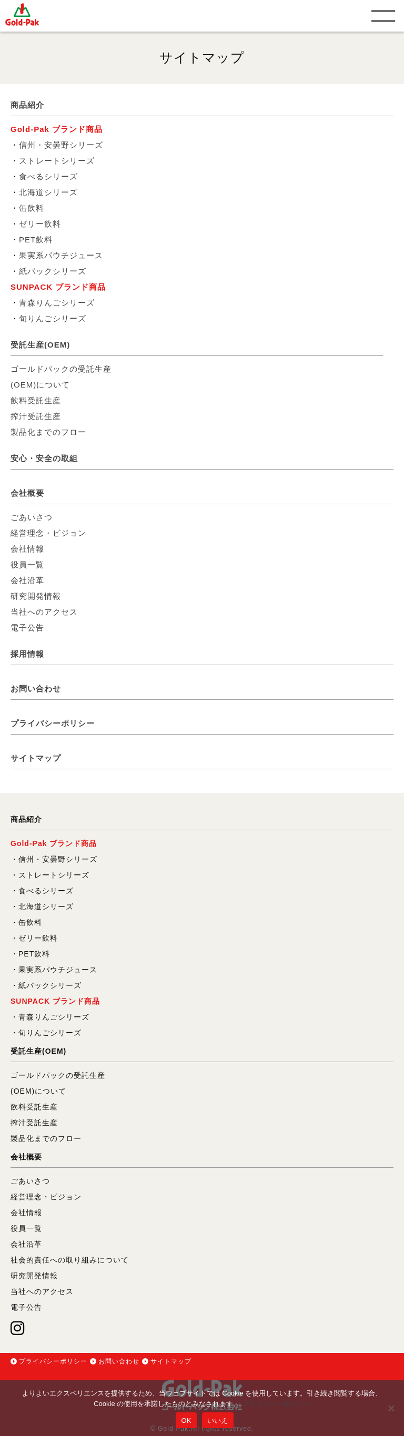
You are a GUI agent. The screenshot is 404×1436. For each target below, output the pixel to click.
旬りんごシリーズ (52, 318)
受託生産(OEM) (40, 344)
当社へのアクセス (44, 611)
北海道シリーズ (48, 192)
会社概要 (27, 492)
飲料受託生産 (36, 400)
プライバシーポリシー (53, 723)
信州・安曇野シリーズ (61, 144)
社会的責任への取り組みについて (70, 1260)
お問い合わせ (36, 688)
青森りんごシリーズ (57, 302)
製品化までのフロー (48, 431)
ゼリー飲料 (40, 223)
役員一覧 (27, 564)
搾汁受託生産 (36, 416)
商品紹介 (27, 104)
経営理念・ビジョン (48, 532)
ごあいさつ (32, 517)
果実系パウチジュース (61, 255)
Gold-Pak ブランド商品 (57, 129)
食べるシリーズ (48, 176)
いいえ (217, 1420)
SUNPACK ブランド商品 (58, 286)
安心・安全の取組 (44, 458)
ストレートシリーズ (57, 160)
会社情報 (27, 548)
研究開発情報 (36, 596)
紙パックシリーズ (52, 271)
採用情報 (27, 653)
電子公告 (27, 627)
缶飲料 (31, 207)
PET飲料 (36, 239)
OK (186, 1420)
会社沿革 (27, 580)
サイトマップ (36, 757)
